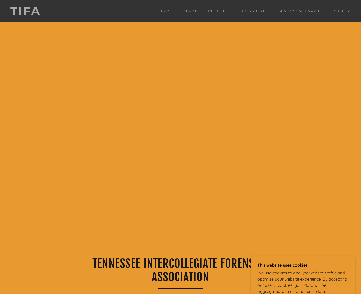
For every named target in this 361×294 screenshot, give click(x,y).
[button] (340, 11)
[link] (57, 13)
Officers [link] (217, 11)
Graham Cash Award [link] (300, 11)
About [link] (190, 11)
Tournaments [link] (252, 11)
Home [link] (166, 11)
